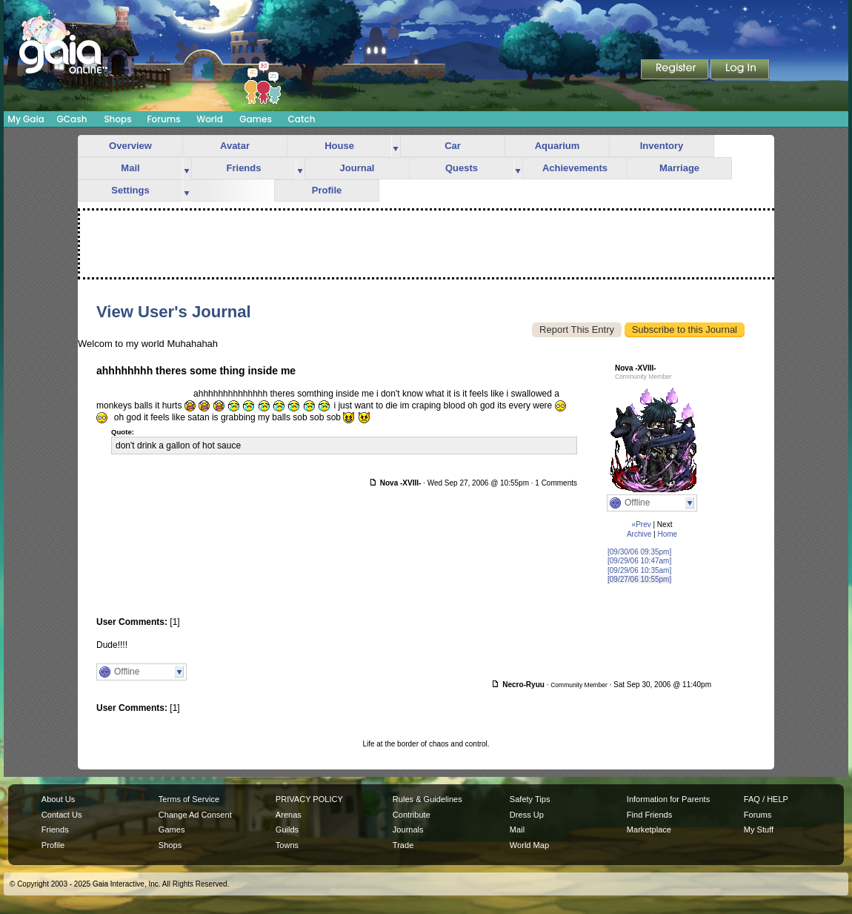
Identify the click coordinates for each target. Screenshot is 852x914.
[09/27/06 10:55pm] (639, 579)
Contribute (411, 814)
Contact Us (61, 814)
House (339, 145)
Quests (461, 167)
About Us (58, 799)
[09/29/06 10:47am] (639, 561)
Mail (130, 167)
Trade (403, 845)
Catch (302, 119)
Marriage (679, 167)
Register (675, 70)
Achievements (575, 167)
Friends (244, 167)
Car (453, 145)
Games (255, 119)
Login (740, 70)
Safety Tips (530, 799)
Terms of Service (189, 799)
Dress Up (527, 814)
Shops (117, 119)
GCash (72, 119)
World (209, 119)
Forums (163, 119)
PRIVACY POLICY (309, 799)
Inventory (662, 145)
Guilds (287, 829)
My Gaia (25, 119)
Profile (327, 190)
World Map (529, 845)
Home (667, 534)
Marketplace (649, 829)
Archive (639, 534)
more (395, 146)
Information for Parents (668, 799)
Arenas (289, 814)
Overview (130, 145)
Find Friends (649, 814)
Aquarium (557, 145)
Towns (287, 845)
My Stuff (758, 829)
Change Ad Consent (195, 814)
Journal (357, 167)
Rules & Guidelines (427, 799)
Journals (408, 829)
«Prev (641, 524)
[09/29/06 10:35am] (639, 570)
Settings (130, 190)
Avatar (235, 145)
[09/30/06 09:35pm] (639, 552)
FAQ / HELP (766, 799)
